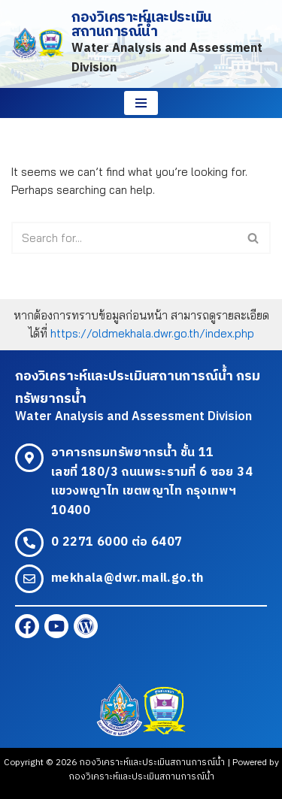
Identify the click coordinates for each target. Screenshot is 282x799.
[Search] (124, 238)
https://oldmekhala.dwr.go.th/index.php (152, 333)
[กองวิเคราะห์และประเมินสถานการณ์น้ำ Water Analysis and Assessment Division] (141, 44)
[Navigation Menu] (141, 103)
